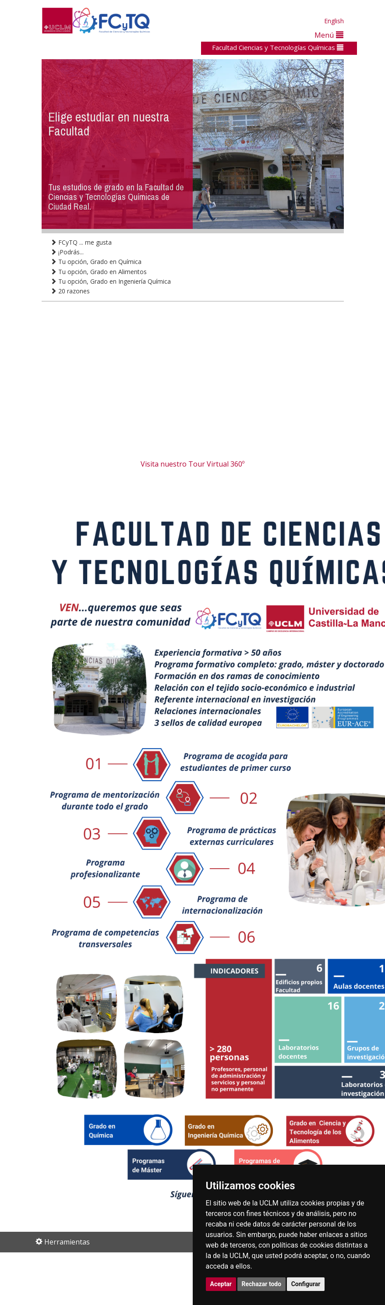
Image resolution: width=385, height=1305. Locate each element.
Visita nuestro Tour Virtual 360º (192, 464)
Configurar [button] (306, 1283)
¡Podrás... (67, 252)
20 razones (70, 291)
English (334, 21)
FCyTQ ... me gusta (81, 242)
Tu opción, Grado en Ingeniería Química (110, 281)
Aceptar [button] (221, 1283)
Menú (328, 35)
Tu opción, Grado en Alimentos (98, 271)
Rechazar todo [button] (262, 1283)
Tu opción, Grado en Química (95, 261)
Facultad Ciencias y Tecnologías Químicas (277, 47)
